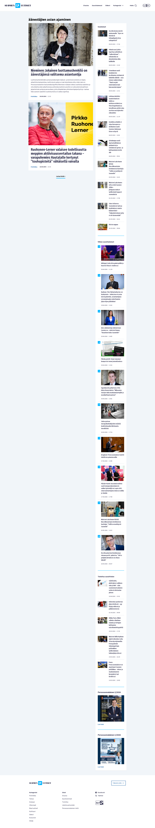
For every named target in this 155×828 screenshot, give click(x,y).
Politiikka (34, 97)
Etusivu (86, 5)
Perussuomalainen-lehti (70, 808)
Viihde (31, 821)
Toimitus (65, 802)
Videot (107, 5)
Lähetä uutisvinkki (68, 805)
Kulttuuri (32, 811)
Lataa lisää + (60, 176)
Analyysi (32, 802)
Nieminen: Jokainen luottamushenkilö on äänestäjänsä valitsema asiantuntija (59, 72)
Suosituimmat (97, 5)
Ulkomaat (32, 805)
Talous (31, 799)
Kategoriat (118, 5)
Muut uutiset (33, 808)
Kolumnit (32, 818)
